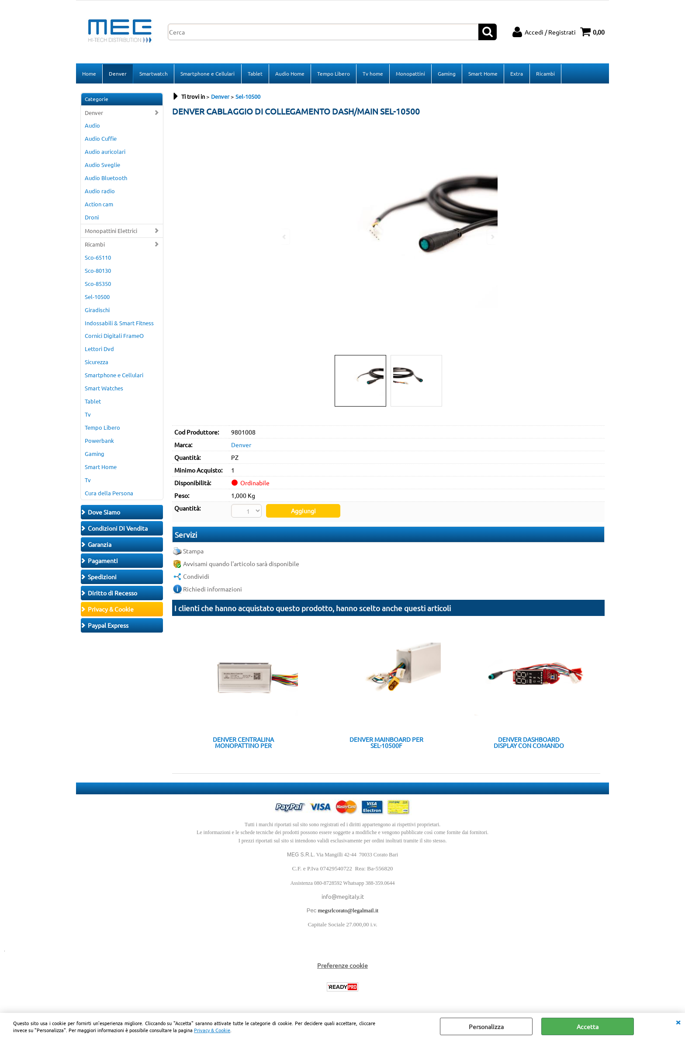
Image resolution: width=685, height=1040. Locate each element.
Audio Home (289, 73)
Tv (88, 415)
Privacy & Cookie (212, 1029)
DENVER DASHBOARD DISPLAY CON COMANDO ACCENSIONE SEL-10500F (529, 743)
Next (492, 237)
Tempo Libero (333, 73)
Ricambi (544, 73)
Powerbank (99, 441)
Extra (516, 73)
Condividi (196, 577)
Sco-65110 (98, 258)
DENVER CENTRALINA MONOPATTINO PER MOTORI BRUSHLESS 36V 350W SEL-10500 (243, 743)
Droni (92, 218)
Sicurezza (96, 363)
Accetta (588, 1026)
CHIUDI (678, 1021)
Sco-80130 (98, 271)
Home (89, 73)
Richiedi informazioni (212, 590)
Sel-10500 (97, 297)
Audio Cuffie (101, 139)
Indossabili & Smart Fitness (119, 323)
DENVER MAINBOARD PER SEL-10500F (386, 743)
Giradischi (97, 310)
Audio (92, 126)
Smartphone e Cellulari (207, 73)
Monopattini (410, 73)
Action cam (99, 205)
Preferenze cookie (342, 966)
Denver (118, 73)
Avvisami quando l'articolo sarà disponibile (241, 564)
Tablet (254, 73)
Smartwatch (153, 73)
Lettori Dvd (99, 350)
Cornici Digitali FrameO (114, 337)
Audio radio (100, 191)
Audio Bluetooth (106, 178)
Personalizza (486, 1026)
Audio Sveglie (102, 165)
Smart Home (482, 73)
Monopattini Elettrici (111, 231)
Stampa (193, 552)
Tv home (372, 73)
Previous (285, 237)
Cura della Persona (109, 493)
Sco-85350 (98, 284)
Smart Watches (104, 389)
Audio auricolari (105, 153)
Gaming (446, 73)
